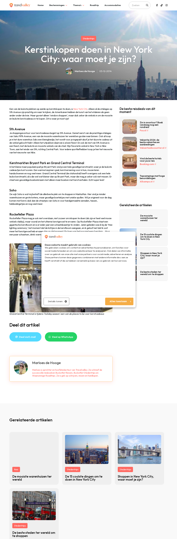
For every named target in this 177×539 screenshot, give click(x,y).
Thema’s (77, 5)
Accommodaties (113, 5)
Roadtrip (94, 5)
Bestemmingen (56, 5)
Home (41, 5)
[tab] (41, 5)
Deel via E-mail (27, 336)
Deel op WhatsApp (62, 336)
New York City (80, 108)
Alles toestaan (120, 301)
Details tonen (57, 301)
